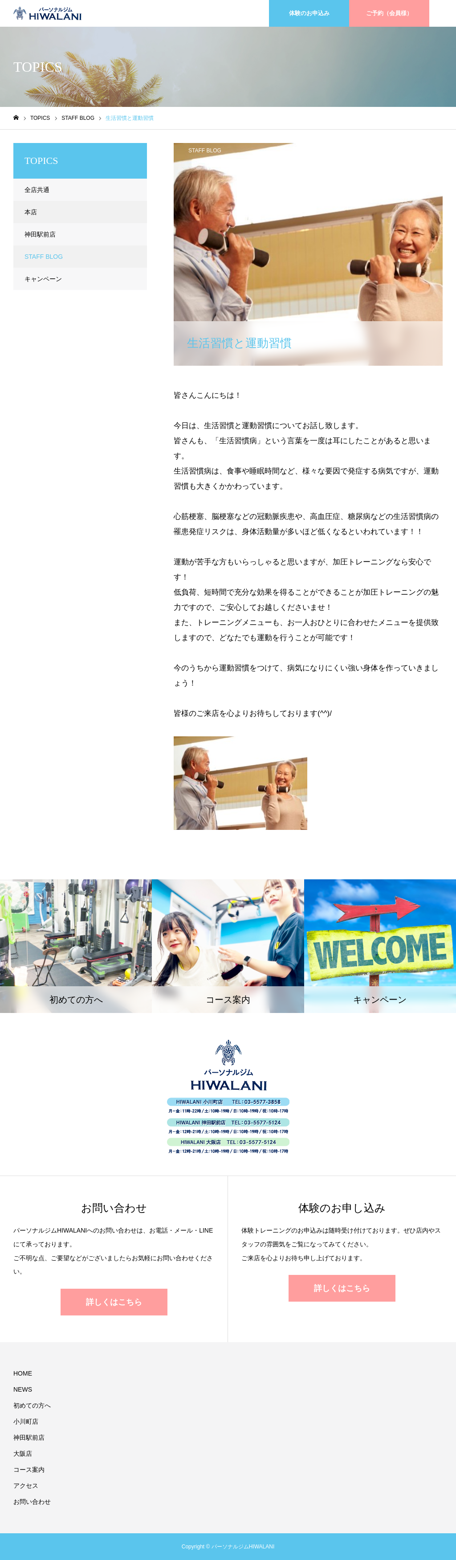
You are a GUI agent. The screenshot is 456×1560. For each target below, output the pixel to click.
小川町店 (25, 1421)
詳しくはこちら (114, 1302)
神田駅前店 (40, 234)
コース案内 (29, 1469)
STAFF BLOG (204, 150)
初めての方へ (32, 1405)
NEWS (22, 1389)
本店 (30, 212)
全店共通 (36, 189)
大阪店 (22, 1453)
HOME (22, 1373)
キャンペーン (43, 278)
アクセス (25, 1485)
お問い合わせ (32, 1501)
